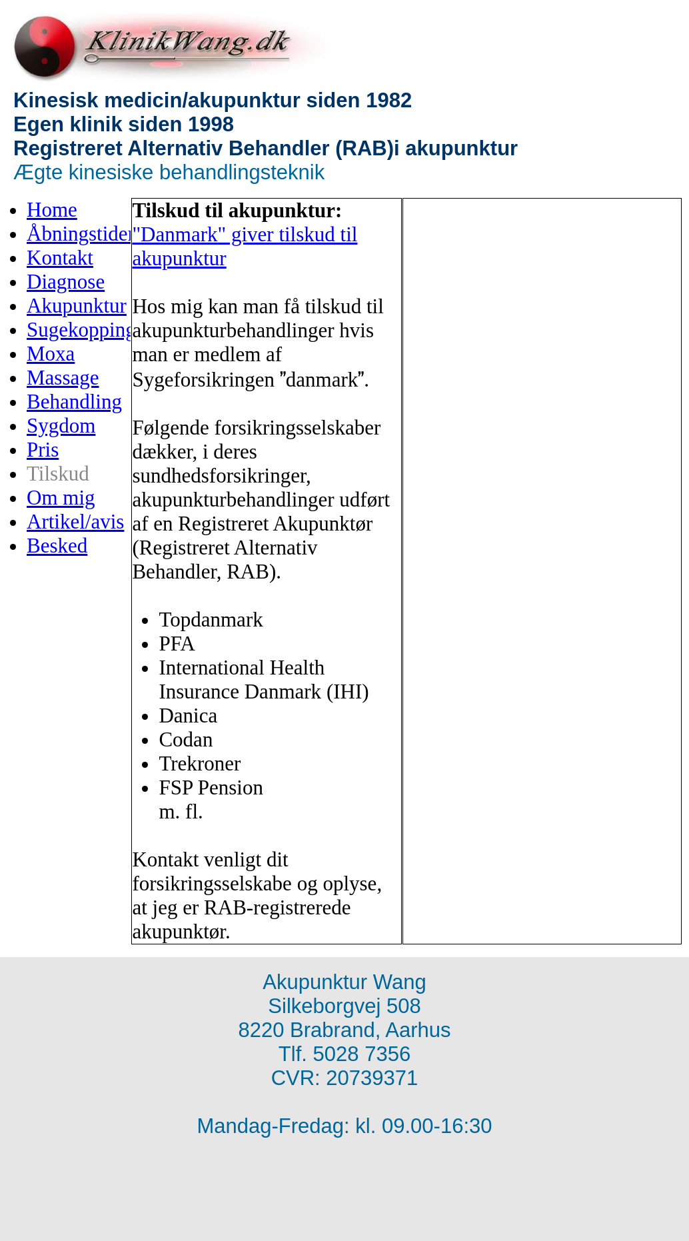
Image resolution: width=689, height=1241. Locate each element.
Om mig (61, 497)
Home (52, 209)
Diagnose (66, 281)
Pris (43, 449)
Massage (63, 377)
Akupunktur (77, 305)
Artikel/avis (75, 521)
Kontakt (60, 257)
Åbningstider (81, 233)
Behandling (74, 401)
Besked (57, 545)
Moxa (51, 353)
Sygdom (61, 425)
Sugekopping (81, 329)
